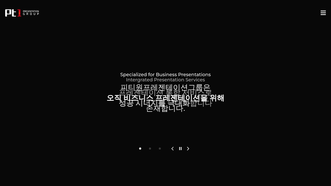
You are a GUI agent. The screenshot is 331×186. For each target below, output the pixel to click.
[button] (140, 149)
